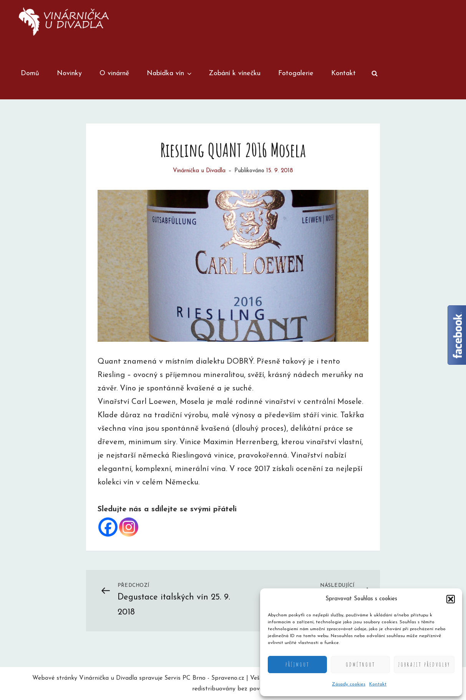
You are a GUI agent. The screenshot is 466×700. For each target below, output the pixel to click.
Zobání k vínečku (234, 73)
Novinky (69, 73)
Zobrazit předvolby (424, 664)
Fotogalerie (295, 73)
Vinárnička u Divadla (199, 171)
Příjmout (297, 664)
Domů (30, 73)
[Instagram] (128, 527)
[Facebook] (108, 527)
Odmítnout (360, 664)
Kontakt (377, 684)
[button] (450, 599)
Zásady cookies (348, 684)
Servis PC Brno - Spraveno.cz (204, 678)
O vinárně (114, 73)
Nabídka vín (170, 73)
